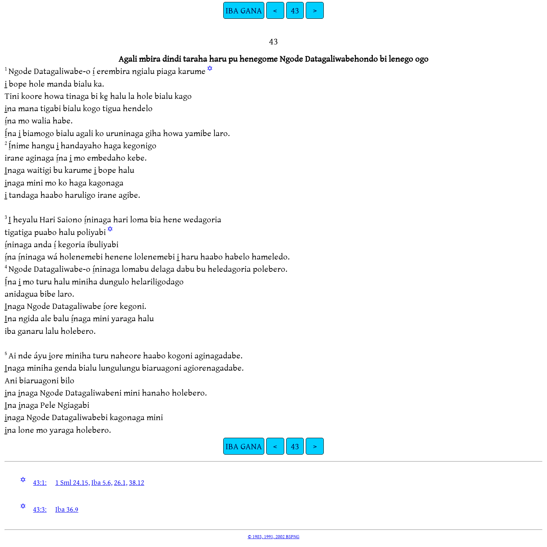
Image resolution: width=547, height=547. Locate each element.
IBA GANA (244, 10)
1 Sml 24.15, (72, 482)
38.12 (136, 482)
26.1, (120, 482)
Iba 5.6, (101, 482)
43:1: (39, 482)
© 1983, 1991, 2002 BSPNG (274, 536)
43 (295, 10)
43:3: (39, 509)
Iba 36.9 (66, 509)
